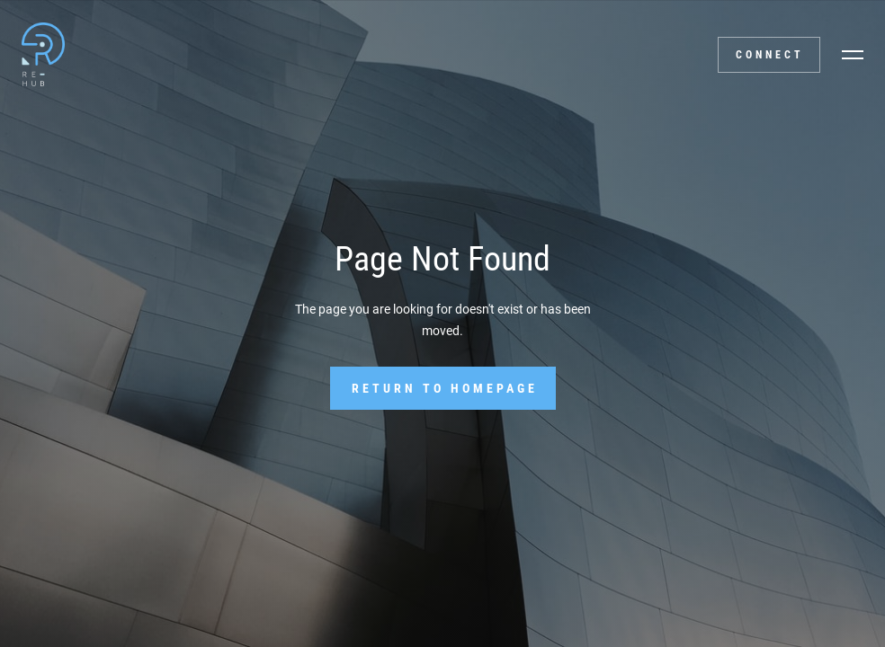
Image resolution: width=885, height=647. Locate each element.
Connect (770, 55)
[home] (41, 53)
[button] (852, 55)
